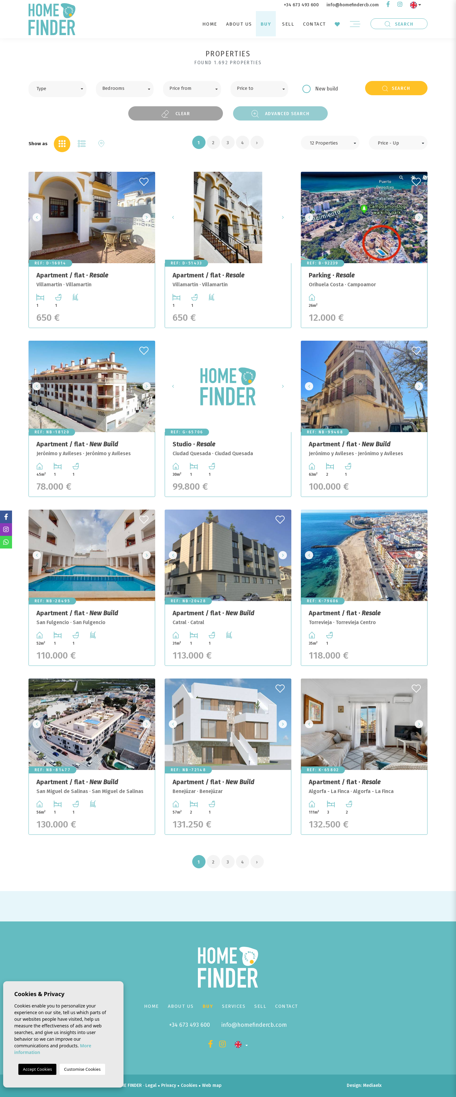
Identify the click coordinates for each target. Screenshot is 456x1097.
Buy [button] (266, 24)
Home (209, 24)
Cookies (189, 1085)
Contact (314, 24)
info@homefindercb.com (352, 5)
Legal (150, 1085)
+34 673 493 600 (301, 5)
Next (148, 217)
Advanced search (280, 114)
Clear (175, 114)
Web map (212, 1085)
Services (233, 1006)
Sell (288, 24)
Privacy (168, 1085)
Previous (35, 217)
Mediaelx (372, 1085)
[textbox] (62, 88)
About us (239, 24)
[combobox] (57, 89)
